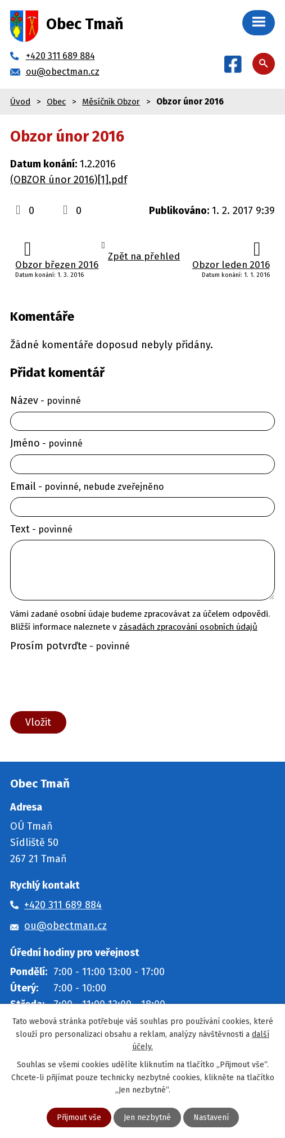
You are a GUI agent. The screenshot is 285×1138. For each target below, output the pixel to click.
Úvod (20, 102)
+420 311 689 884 (63, 905)
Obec (56, 102)
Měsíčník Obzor (111, 102)
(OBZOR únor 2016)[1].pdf (68, 180)
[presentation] (92, 682)
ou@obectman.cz (65, 925)
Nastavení (211, 1117)
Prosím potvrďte (70, 646)
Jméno (46, 443)
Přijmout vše (79, 1117)
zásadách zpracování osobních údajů (188, 627)
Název (45, 400)
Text (41, 529)
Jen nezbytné (147, 1117)
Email (87, 486)
